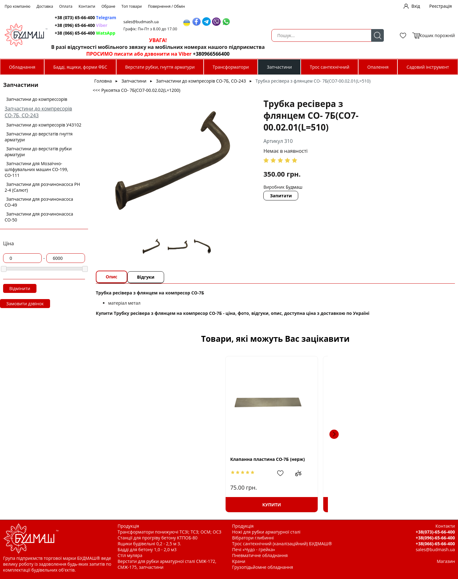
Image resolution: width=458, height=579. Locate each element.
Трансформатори (231, 67)
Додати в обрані (158, 473)
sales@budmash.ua (256, 21)
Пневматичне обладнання (260, 555)
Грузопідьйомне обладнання (262, 567)
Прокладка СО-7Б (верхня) (227, 459)
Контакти (86, 6)
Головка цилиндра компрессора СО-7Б (317, 462)
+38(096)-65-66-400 (435, 538)
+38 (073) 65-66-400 (199, 17)
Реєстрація (440, 6)
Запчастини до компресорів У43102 (43, 125)
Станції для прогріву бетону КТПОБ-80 (158, 538)
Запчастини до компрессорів (36, 99)
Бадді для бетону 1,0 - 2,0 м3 (147, 549)
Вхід (415, 6)
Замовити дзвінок (25, 304)
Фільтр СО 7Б (382, 459)
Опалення (378, 67)
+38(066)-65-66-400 (435, 544)
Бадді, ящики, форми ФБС (80, 67)
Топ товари (131, 6)
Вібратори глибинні (253, 538)
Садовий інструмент (427, 67)
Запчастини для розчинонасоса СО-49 (39, 202)
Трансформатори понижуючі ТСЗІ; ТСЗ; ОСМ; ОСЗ (170, 532)
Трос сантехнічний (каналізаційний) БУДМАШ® (282, 544)
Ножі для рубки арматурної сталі (266, 532)
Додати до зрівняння (174, 473)
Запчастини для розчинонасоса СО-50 (39, 217)
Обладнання (22, 67)
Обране (108, 6)
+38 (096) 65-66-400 (194, 25)
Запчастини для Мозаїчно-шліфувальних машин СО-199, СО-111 (36, 169)
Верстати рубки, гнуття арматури (160, 67)
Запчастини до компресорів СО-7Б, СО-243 (38, 112)
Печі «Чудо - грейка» (253, 549)
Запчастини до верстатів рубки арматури (38, 151)
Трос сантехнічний (330, 67)
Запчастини (279, 67)
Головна (103, 81)
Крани (238, 561)
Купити (148, 505)
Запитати (243, 184)
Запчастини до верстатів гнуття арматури (39, 137)
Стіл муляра (130, 555)
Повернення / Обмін (166, 6)
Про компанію (17, 6)
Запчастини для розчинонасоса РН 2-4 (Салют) (42, 187)
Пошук (149, 35)
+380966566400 (324, 53)
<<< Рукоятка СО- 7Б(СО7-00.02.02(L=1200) (136, 90)
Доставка (44, 6)
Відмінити (19, 288)
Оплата (66, 6)
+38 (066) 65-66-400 (198, 33)
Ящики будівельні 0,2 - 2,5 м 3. (149, 544)
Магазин (446, 561)
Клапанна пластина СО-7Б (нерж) (149, 459)
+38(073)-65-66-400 (435, 532)
